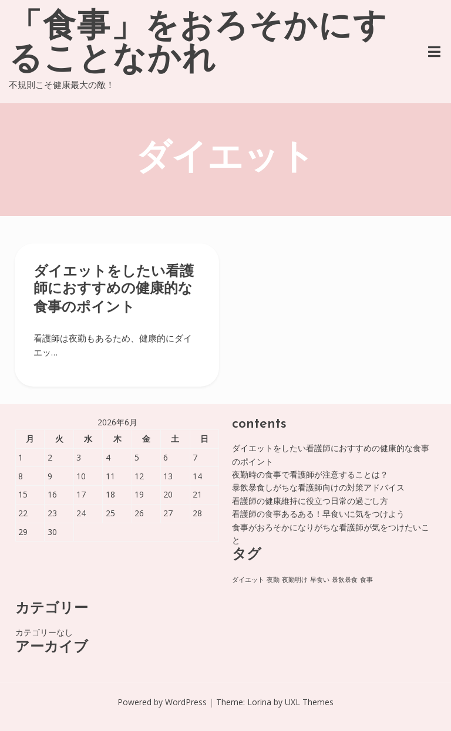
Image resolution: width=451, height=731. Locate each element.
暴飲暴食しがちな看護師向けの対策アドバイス (318, 487)
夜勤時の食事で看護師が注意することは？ (310, 474)
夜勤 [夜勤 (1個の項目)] (273, 580)
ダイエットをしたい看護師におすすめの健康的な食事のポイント (113, 290)
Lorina (259, 702)
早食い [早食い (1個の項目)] (319, 580)
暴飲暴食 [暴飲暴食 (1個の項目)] (345, 580)
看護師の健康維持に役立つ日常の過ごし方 (310, 500)
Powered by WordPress (162, 702)
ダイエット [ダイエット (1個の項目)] (248, 580)
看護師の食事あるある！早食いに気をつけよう (318, 513)
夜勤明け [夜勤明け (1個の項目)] (295, 580)
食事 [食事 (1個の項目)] (366, 580)
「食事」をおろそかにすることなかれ (198, 44)
